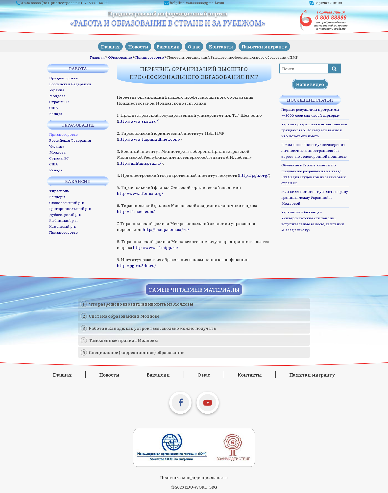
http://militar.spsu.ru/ (139, 163)
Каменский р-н (62, 226)
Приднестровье (149, 56)
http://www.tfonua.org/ (140, 193)
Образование (120, 56)
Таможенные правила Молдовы (123, 340)
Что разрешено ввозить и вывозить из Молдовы (141, 303)
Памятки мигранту (270, 46)
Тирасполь (59, 190)
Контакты (225, 46)
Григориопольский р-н (70, 208)
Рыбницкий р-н (63, 220)
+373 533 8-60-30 (94, 2)
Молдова (57, 95)
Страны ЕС (59, 101)
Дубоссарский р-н (65, 214)
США (53, 107)
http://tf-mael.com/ (136, 211)
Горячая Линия (328, 2)
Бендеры (57, 196)
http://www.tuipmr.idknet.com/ (149, 139)
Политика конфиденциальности (194, 477)
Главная (104, 46)
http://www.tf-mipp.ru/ (155, 247)
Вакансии (166, 46)
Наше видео (310, 84)
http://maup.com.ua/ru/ (166, 229)
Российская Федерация (70, 83)
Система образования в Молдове (124, 315)
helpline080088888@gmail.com (197, 2)
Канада (55, 113)
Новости (134, 46)
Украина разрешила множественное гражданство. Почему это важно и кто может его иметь (314, 129)
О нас (195, 46)
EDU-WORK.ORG (201, 486)
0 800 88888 (31, 2)
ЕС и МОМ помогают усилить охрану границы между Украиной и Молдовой (314, 197)
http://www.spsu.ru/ (138, 121)
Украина (56, 89)
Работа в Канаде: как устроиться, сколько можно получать (152, 328)
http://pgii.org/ (254, 175)
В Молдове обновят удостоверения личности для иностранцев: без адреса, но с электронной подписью (314, 150)
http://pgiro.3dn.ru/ (136, 265)
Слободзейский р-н (66, 202)
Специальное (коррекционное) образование (136, 352)
